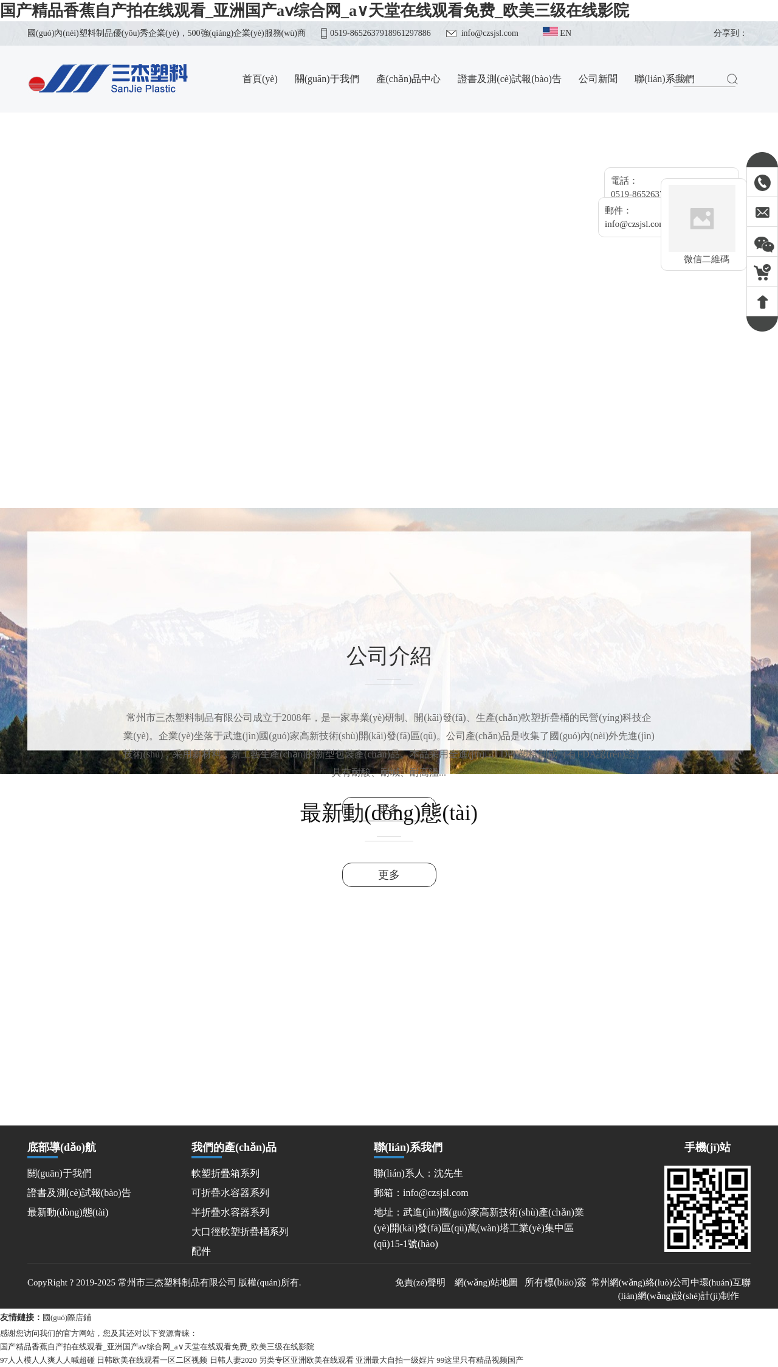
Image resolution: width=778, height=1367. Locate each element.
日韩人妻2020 (233, 1360)
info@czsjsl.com (489, 33)
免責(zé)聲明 (421, 1282)
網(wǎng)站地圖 (486, 1282)
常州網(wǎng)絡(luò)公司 (640, 1282)
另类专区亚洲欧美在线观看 (306, 1360)
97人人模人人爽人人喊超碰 (47, 1360)
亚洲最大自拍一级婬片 (395, 1360)
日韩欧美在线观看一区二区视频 (152, 1360)
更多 (389, 809)
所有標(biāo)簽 (556, 1282)
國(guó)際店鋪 (67, 1317)
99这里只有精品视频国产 (479, 1360)
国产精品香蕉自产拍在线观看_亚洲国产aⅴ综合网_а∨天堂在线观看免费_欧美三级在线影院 (314, 10)
